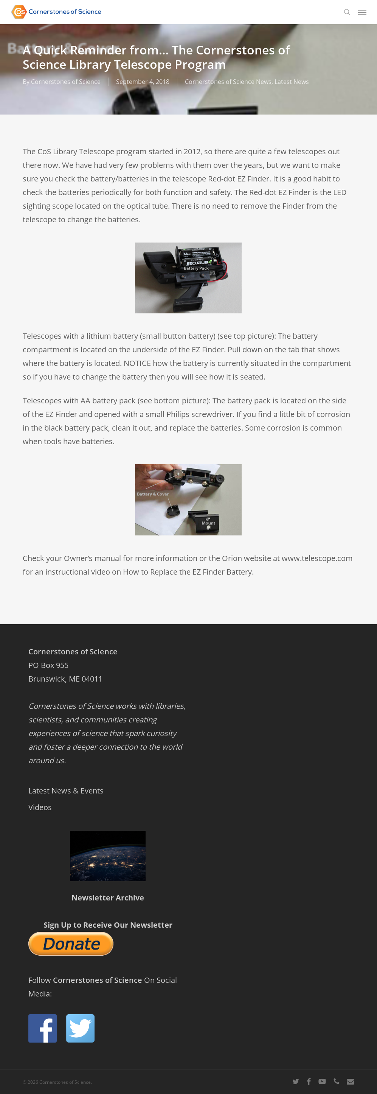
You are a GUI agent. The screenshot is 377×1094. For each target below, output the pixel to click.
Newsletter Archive (107, 898)
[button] (362, 12)
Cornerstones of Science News (228, 81)
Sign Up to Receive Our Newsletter (107, 925)
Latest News (292, 81)
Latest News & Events (66, 791)
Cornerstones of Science (66, 81)
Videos (40, 807)
